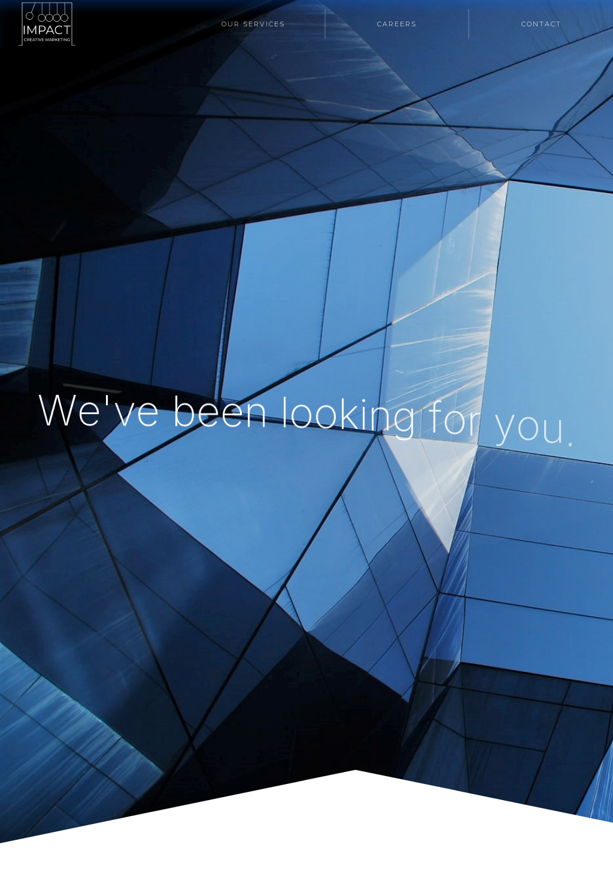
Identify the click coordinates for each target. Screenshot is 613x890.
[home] (47, 24)
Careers (397, 24)
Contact (541, 24)
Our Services (253, 24)
